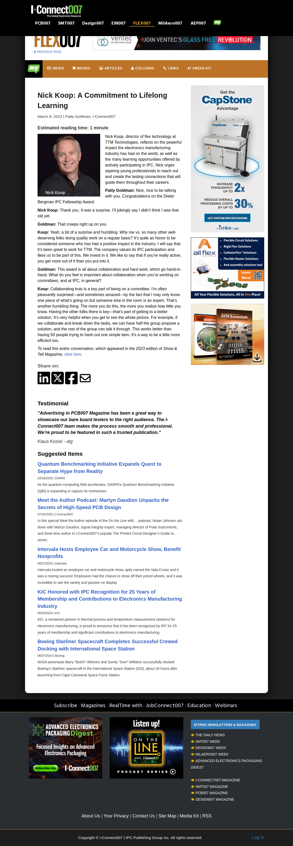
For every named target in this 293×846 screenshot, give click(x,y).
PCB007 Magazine (209, 793)
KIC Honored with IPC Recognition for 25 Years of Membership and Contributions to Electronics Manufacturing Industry (110, 599)
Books (81, 68)
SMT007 (66, 24)
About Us (90, 815)
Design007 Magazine (212, 799)
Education (199, 705)
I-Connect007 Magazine (215, 780)
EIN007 (118, 24)
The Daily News (208, 735)
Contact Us (143, 815)
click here (72, 354)
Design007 (93, 24)
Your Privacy (116, 815)
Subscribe (65, 705)
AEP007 (198, 24)
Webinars (226, 705)
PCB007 (43, 24)
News (55, 68)
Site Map (167, 815)
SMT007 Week (205, 741)
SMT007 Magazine (209, 787)
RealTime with (125, 705)
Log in (258, 837)
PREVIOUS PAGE (47, 52)
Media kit (199, 68)
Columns (142, 68)
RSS (207, 815)
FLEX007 (142, 24)
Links (171, 68)
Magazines (93, 705)
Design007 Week (208, 748)
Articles (110, 68)
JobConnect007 (165, 705)
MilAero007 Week (210, 754)
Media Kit (189, 815)
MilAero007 (170, 24)
